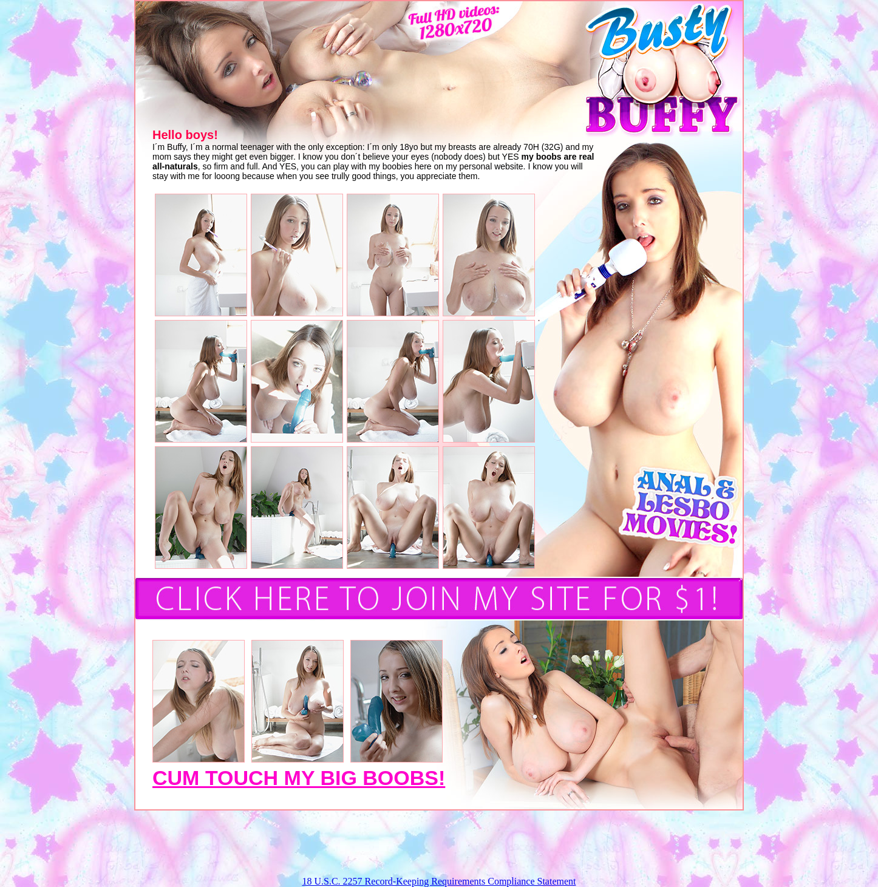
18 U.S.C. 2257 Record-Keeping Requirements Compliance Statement (439, 881)
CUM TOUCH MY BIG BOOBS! (298, 777)
